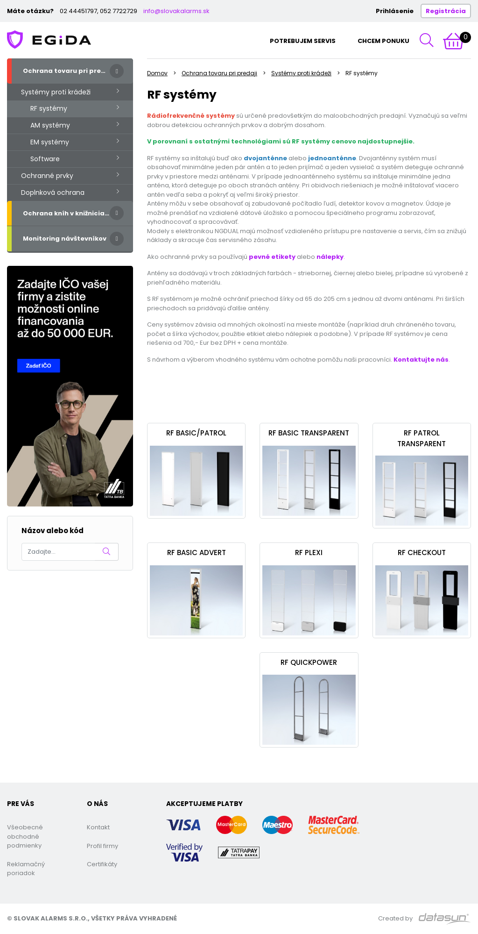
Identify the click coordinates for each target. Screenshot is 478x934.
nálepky (330, 256)
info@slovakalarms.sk (176, 11)
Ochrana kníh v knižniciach (68, 213)
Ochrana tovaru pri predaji (68, 70)
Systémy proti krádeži (56, 92)
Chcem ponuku (383, 40)
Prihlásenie (395, 11)
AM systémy (50, 125)
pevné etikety (272, 256)
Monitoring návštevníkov (64, 238)
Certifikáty (102, 864)
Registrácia (446, 11)
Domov (157, 73)
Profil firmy (102, 845)
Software (45, 159)
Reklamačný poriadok (26, 869)
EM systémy (49, 142)
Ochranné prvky (47, 175)
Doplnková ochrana (52, 192)
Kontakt (98, 827)
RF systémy (48, 108)
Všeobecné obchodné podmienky (25, 836)
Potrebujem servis (303, 40)
